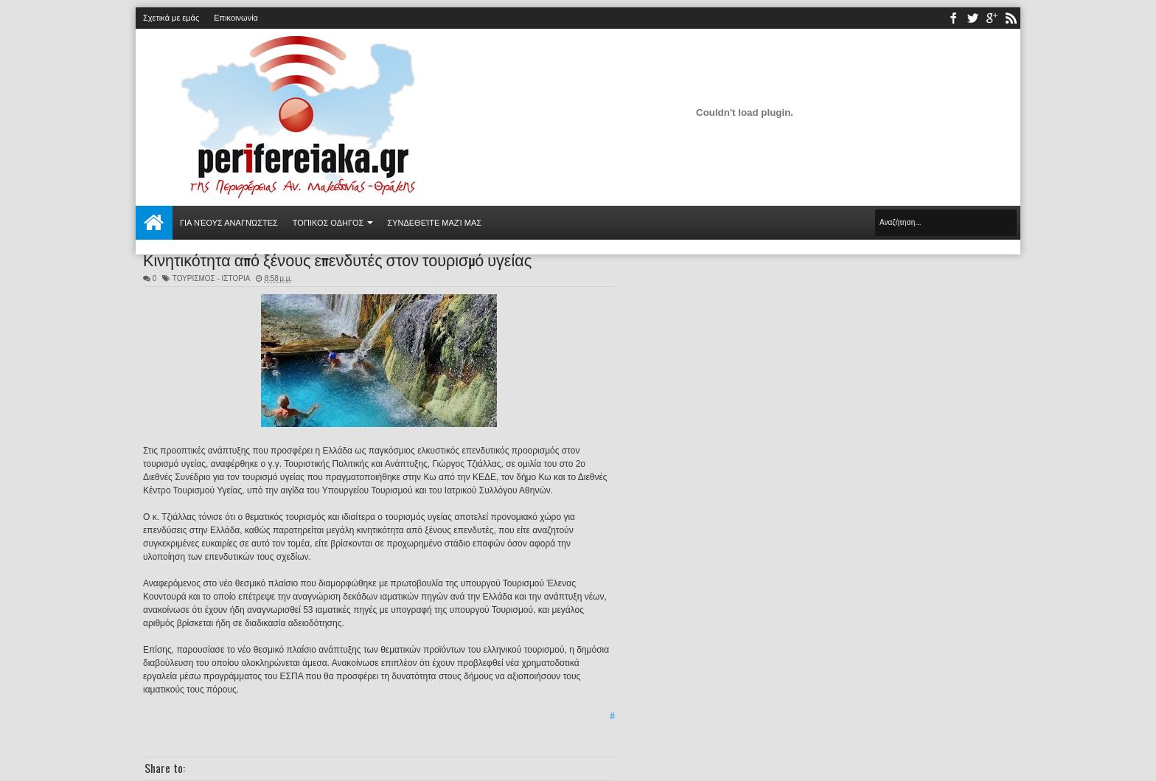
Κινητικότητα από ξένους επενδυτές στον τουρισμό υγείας (337, 259)
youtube (991, 18)
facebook (953, 18)
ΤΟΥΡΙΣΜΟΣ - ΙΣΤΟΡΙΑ (211, 278)
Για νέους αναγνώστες (229, 222)
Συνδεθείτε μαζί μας (434, 222)
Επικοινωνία (236, 17)
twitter (972, 18)
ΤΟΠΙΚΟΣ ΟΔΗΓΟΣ (328, 222)
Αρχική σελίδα (154, 223)
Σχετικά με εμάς (171, 17)
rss (1010, 18)
